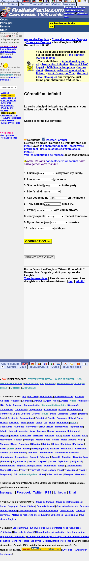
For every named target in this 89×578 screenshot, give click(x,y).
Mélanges (29, 439)
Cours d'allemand (46, 506)
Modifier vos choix (62, 541)
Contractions (75, 409)
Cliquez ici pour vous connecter (10, 41)
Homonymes (61, 426)
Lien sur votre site (10, 123)
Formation (14, 422)
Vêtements (80, 474)
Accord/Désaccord (63, 396)
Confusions (21, 409)
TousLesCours (39, 4)
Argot (56, 401)
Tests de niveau (74, 465)
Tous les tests (49, 470)
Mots (84, 435)
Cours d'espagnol (9, 506)
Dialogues (63, 414)
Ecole (3, 418)
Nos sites (69, 4)
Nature (72, 439)
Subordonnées (7, 465)
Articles (64, 401)
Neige (81, 439)
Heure (50, 426)
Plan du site (7, 108)
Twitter (38, 492)
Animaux (37, 401)
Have (42, 426)
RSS (48, 492)
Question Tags (80, 457)
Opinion (46, 444)
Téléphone (5, 474)
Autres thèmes (46, 57)
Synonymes (50, 465)
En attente (13, 418)
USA (15, 474)
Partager (62, 140)
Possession (81, 448)
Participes (66, 444)
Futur (24, 422)
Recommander (8, 113)
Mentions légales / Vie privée (26, 541)
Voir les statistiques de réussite (44, 155)
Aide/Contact (7, 95)
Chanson (17, 405)
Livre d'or (6, 103)
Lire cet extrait (8, 100)
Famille (51, 418)
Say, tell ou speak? (37, 461)
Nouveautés (7, 105)
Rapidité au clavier (48, 510)
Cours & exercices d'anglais (69, 39)
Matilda (66, 435)
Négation (36, 444)
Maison (14, 435)
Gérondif (82, 73)
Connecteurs (50, 409)
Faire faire (40, 418)
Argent (47, 401)
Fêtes (31, 422)
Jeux (24, 4)
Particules (78, 444)
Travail (82, 470)
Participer (6, 23)
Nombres (4, 444)
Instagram (7, 492)
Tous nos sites (71, 366)
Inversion (23, 431)
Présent (34, 457)
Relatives (6, 461)
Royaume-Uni (19, 461)
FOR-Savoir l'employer (61, 67)
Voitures (58, 474)
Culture (12, 4)
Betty (8, 405)
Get (45, 422)
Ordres (55, 444)
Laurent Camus (20, 528)
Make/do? (38, 435)
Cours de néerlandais (67, 506)
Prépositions (21, 457)
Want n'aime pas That (61, 73)
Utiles (3, 30)
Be (2, 405)
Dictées (73, 414)
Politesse (54, 448)
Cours (4, 19)
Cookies (47, 541)
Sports (52, 461)
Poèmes (4, 452)
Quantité (55, 457)
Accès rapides (8, 98)
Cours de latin (67, 510)
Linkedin (60, 492)
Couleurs (25, 414)
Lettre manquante (57, 431)
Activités (79, 396)
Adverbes (16, 401)
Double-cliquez (47, 77)
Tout (60, 470)
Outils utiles (57, 515)
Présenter (45, 457)
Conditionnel (6, 409)
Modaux (76, 435)
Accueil (5, 93)
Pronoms (32, 452)
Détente (5, 26)
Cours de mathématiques (69, 502)
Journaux (42, 431)
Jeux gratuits (7, 135)
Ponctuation (67, 448)
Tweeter (51, 140)
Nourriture (24, 444)
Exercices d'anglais (38, 42)
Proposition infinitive (54, 64)
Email (73, 492)
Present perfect (18, 452)
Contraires (5, 414)
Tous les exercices (35, 278)
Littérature (73, 431)
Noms (14, 444)
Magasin (4, 435)
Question (66, 457)
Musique (18, 439)
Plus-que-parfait (39, 448)
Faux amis (62, 418)
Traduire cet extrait (11, 118)
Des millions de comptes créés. (8, 49)
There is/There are (9, 470)
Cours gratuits (10, 363)
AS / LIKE (33, 396)
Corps (16, 414)
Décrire (83, 414)
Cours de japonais (27, 510)
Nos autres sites (9, 138)
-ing (70, 54)
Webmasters (7, 120)
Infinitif (79, 54)
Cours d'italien (27, 506)
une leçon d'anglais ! (9, 78)
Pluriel (26, 448)
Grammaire (63, 422)
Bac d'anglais (71, 515)
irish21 (28, 146)
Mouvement (6, 439)
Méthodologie (43, 439)
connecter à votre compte (62, 161)
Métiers (55, 439)
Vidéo (42, 474)
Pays (18, 448)
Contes (62, 409)
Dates (53, 414)
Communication (32, 405)
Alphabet (27, 401)
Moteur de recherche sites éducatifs (30, 515)
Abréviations (46, 396)
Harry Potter (32, 426)
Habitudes (19, 426)
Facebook (24, 492)
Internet (13, 431)
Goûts (52, 422)
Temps (61, 465)
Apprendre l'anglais (36, 39)
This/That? (35, 470)
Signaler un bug (9, 115)
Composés (73, 405)
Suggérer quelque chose (29, 465)
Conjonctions (35, 409)
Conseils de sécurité (24, 532)
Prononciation (46, 452)
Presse (4, 110)
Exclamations (27, 418)
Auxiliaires (83, 401)
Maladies (49, 435)
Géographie (6, 426)
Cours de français (45, 502)
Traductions (70, 470)
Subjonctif (76, 461)
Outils (56, 4)
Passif (3, 448)
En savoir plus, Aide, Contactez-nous (49, 528)
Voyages (68, 474)
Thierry (24, 470)
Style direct (63, 461)
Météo (64, 439)
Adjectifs (4, 401)
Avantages (6, 56)
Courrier (36, 414)
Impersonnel (76, 426)
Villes (49, 474)
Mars (58, 435)
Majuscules (25, 435)
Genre (39, 422)
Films (72, 418)
